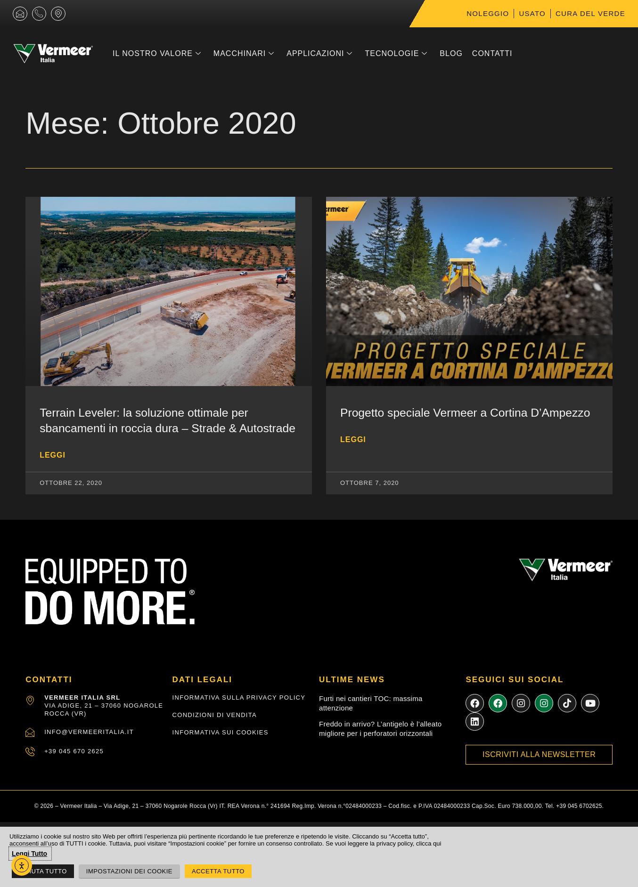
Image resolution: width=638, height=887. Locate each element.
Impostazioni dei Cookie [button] (129, 871)
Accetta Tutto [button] (218, 871)
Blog (451, 53)
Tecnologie (396, 54)
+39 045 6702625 (579, 821)
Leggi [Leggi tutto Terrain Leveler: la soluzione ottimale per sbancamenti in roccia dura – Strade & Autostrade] (52, 470)
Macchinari (243, 54)
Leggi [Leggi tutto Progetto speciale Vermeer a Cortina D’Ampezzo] (353, 439)
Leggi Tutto (29, 853)
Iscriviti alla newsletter (539, 770)
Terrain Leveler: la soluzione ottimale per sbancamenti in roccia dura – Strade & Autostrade (145, 428)
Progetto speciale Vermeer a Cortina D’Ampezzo (467, 412)
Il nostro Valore (157, 54)
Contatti (492, 53)
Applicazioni (319, 54)
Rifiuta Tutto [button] (43, 871)
